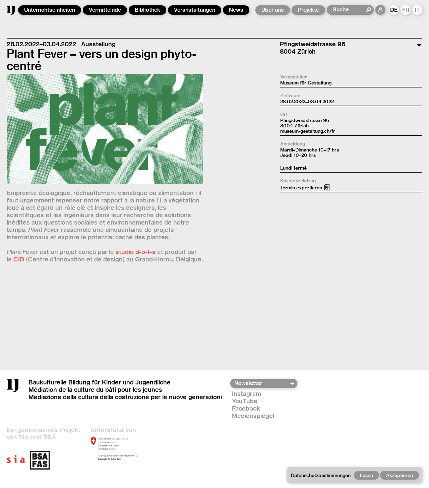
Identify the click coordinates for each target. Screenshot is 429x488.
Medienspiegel (253, 416)
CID (18, 259)
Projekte (308, 9)
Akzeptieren (399, 475)
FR (405, 9)
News (236, 9)
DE (394, 9)
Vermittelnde (105, 9)
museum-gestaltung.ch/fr (307, 131)
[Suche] (349, 10)
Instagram (246, 394)
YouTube (244, 401)
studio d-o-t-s (136, 252)
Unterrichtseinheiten (49, 9)
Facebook (246, 408)
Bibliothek (147, 9)
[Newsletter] (261, 383)
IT (417, 9)
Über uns (272, 9)
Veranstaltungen (194, 9)
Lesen (366, 475)
